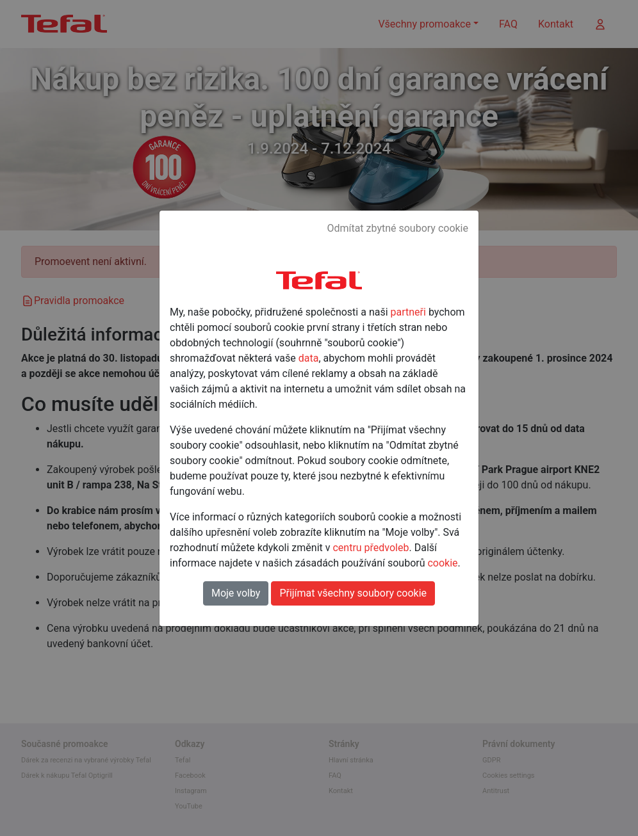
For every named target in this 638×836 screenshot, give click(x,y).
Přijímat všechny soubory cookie (353, 593)
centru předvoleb (370, 548)
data (309, 358)
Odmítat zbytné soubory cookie (397, 228)
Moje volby (236, 593)
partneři (408, 312)
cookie (442, 563)
